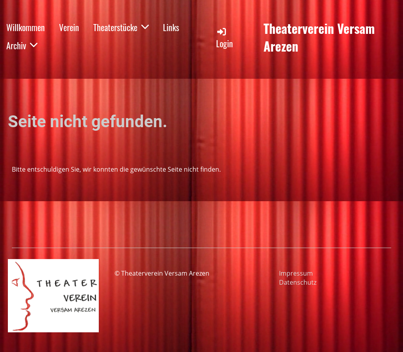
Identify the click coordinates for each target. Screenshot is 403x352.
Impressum (296, 273)
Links (171, 27)
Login (224, 38)
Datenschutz (297, 282)
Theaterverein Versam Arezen (319, 37)
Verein (69, 27)
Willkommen (25, 27)
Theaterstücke (121, 27)
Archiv (21, 45)
